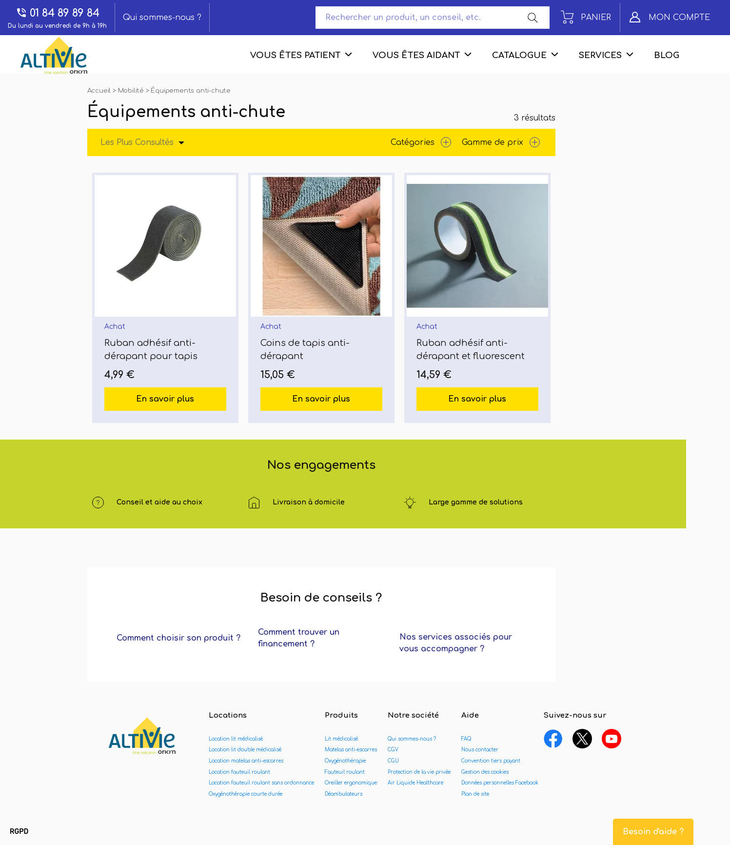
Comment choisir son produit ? (178, 638)
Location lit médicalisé (236, 739)
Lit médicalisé (341, 739)
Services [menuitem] (600, 55)
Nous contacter (479, 749)
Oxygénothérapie (345, 761)
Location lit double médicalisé (245, 749)
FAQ (466, 739)
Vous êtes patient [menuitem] (295, 55)
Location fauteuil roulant (239, 772)
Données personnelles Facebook (499, 782)
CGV (393, 749)
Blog (666, 55)
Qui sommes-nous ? (162, 17)
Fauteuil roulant (345, 772)
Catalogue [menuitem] (519, 55)
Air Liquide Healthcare (415, 782)
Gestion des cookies (485, 772)
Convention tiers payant (490, 761)
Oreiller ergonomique (351, 782)
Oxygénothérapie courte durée (245, 794)
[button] (19, 832)
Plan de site (475, 794)
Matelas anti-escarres (351, 749)
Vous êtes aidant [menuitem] (416, 55)
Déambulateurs (343, 794)
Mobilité (132, 90)
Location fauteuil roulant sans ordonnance (261, 782)
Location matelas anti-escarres (246, 761)
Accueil (100, 90)
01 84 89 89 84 (57, 13)
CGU (393, 761)
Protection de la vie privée (419, 772)
